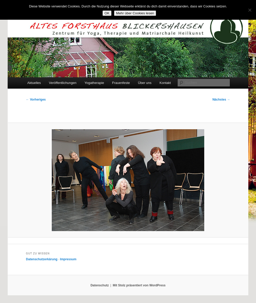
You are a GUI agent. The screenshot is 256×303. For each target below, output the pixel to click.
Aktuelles (34, 83)
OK (107, 13)
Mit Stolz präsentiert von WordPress (139, 285)
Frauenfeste (121, 83)
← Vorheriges (36, 99)
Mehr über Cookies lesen (135, 13)
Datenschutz (99, 285)
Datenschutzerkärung (41, 259)
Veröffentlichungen (62, 83)
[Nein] (249, 10)
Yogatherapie (94, 83)
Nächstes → (221, 99)
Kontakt (165, 83)
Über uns (144, 83)
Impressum (68, 259)
